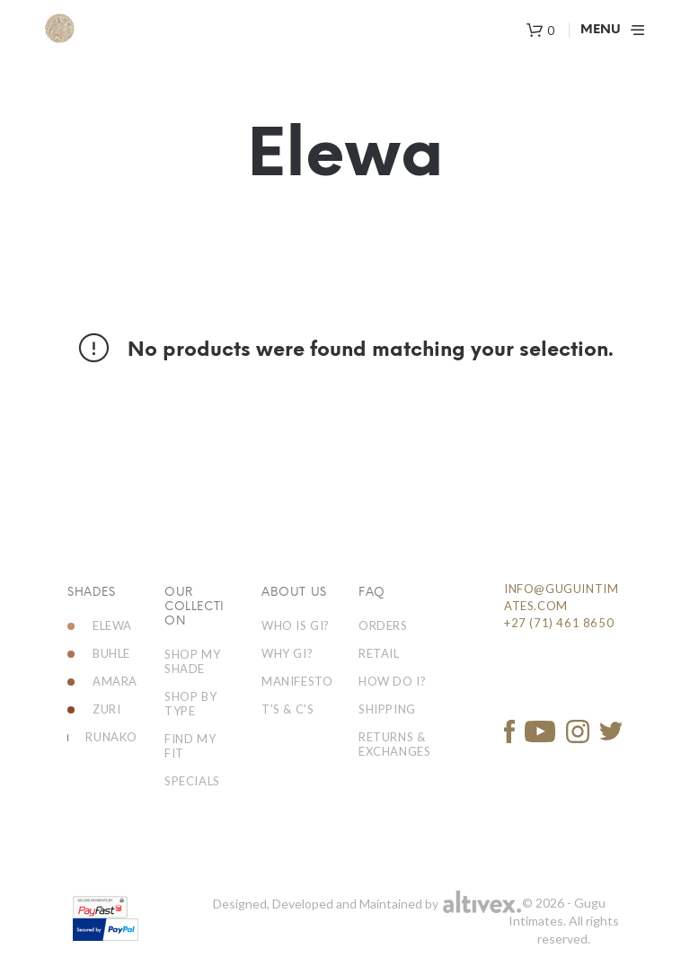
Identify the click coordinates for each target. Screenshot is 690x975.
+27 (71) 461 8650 (559, 623)
